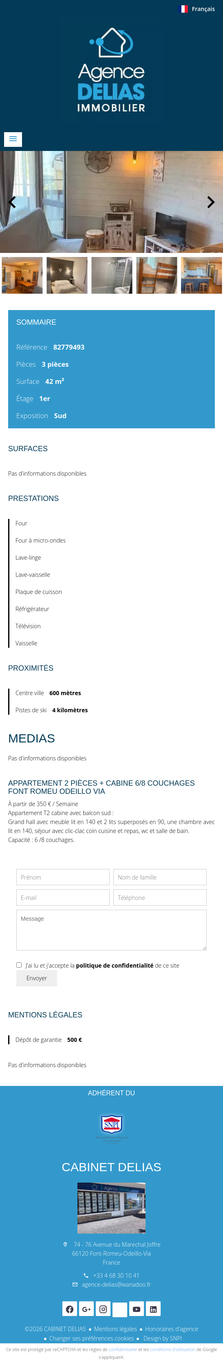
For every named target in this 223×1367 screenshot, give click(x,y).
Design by (162, 1338)
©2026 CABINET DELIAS (55, 1329)
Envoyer (36, 978)
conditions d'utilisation (172, 1349)
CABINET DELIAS (111, 1167)
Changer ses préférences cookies (91, 1338)
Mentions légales (115, 1329)
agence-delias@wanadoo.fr (116, 1284)
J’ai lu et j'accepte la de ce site (102, 965)
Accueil (112, 71)
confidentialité (123, 1349)
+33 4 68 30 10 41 (116, 1275)
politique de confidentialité (115, 965)
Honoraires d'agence (171, 1329)
